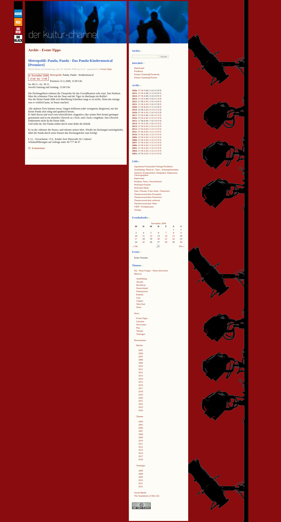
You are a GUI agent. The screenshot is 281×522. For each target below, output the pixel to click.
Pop (138, 327)
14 (166, 236)
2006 (134, 145)
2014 (134, 123)
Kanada (139, 294)
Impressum (139, 68)
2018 (134, 112)
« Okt (135, 246)
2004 (134, 150)
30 (181, 242)
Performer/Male (141, 187)
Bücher (139, 345)
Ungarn (139, 301)
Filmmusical (142, 291)
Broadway (141, 285)
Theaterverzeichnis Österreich (148, 197)
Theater (139, 331)
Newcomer (141, 324)
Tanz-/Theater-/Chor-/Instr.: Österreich (152, 191)
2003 (134, 153)
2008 (134, 140)
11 (143, 236)
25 (143, 242)
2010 (134, 134)
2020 (134, 107)
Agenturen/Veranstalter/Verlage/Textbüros (153, 166)
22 (173, 239)
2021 (134, 104)
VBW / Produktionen (144, 206)
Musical (138, 273)
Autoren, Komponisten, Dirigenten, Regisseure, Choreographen (156, 173)
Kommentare (38, 148)
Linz (138, 297)
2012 (134, 129)
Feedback (138, 71)
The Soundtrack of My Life (146, 495)
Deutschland (142, 288)
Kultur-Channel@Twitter (145, 77)
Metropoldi (55, 74)
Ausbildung (141, 278)
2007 (134, 142)
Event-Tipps (106, 69)
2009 (134, 137)
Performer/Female (142, 184)
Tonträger (140, 334)
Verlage (137, 210)
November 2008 (158, 223)
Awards (139, 281)
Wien (138, 307)
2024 (134, 96)
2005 (134, 148)
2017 (134, 115)
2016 (134, 118)
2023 (134, 98)
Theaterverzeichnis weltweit (147, 200)
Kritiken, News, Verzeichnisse (148, 181)
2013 (134, 126)
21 (166, 239)
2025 (134, 93)
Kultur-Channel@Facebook (146, 74)
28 (166, 242)
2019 (134, 109)
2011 (134, 131)
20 (158, 239)
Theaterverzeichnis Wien (145, 203)
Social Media (140, 492)
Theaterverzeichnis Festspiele (147, 194)
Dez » (181, 246)
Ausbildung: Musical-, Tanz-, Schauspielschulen (156, 169)
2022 (134, 101)
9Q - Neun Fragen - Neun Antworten (151, 270)
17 (136, 239)
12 (151, 236)
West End (140, 304)
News (136, 313)
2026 (134, 90)
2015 (134, 120)
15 (173, 236)
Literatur (140, 321)
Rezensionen (140, 340)
